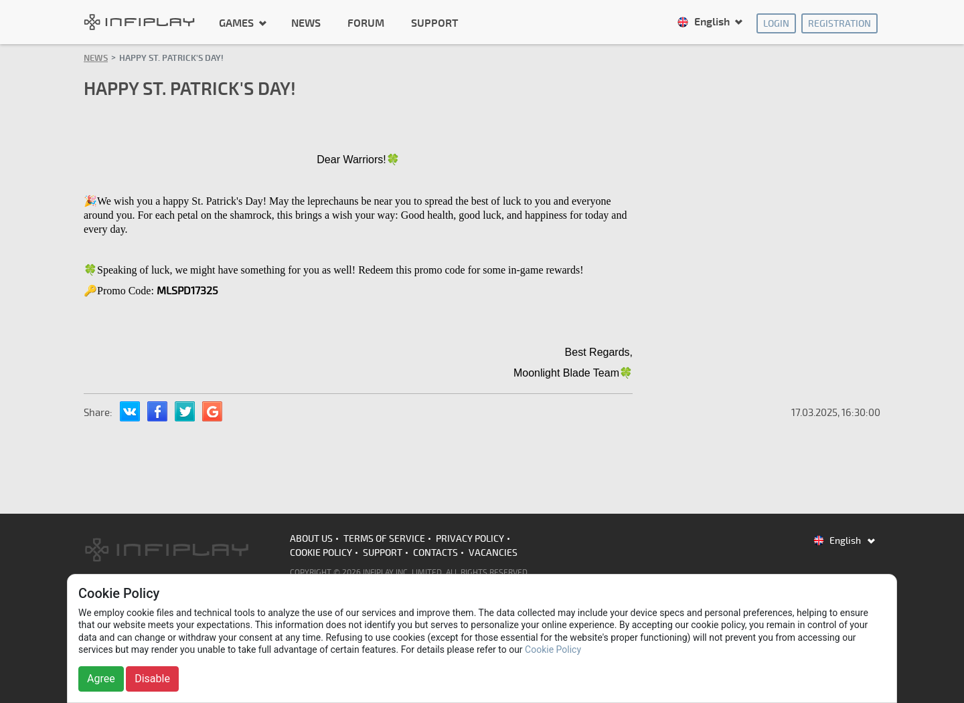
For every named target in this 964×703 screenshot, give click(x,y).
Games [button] (237, 22)
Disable (152, 678)
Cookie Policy (321, 553)
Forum (365, 23)
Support (434, 23)
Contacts (435, 553)
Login (776, 23)
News (306, 23)
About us (311, 538)
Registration (839, 23)
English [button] (704, 22)
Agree (101, 678)
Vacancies (493, 553)
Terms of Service (384, 538)
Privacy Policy (470, 538)
